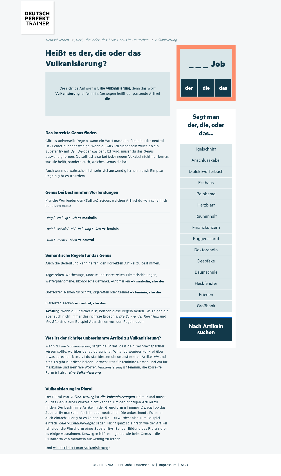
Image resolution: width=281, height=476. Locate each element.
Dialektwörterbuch (206, 171)
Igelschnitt (206, 149)
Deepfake (206, 261)
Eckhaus (206, 182)
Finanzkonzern (206, 227)
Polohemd (206, 194)
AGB (184, 465)
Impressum (168, 465)
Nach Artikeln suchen (206, 329)
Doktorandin (206, 250)
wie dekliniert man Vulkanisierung (80, 448)
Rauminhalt (206, 216)
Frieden (206, 294)
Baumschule (206, 272)
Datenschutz (144, 465)
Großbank (206, 306)
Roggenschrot (206, 238)
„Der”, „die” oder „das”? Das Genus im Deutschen (111, 40)
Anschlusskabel (206, 160)
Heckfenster (206, 283)
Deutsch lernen (57, 40)
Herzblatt (206, 205)
